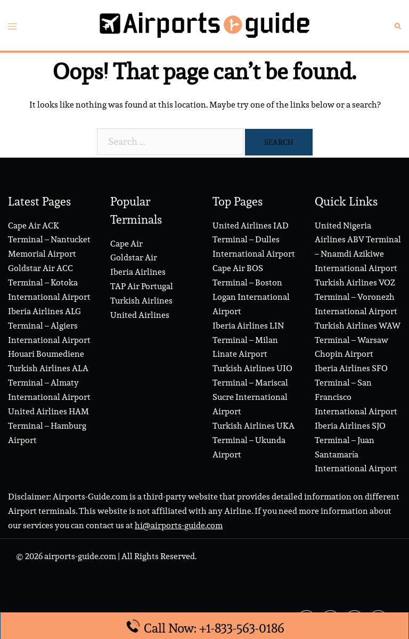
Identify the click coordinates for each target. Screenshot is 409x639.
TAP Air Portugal (141, 286)
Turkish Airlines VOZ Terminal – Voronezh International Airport (356, 297)
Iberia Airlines (138, 271)
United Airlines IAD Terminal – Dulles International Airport (253, 240)
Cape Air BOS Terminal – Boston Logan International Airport (251, 289)
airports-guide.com (80, 556)
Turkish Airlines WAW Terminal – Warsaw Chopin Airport (357, 340)
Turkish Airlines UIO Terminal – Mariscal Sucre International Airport (252, 390)
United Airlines (139, 315)
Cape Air (126, 243)
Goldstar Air (133, 257)
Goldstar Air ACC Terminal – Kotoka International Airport (49, 282)
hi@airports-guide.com (179, 525)
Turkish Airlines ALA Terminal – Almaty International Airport (49, 383)
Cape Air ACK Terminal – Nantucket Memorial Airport (49, 240)
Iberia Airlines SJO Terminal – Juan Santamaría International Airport (356, 447)
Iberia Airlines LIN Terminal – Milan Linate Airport (248, 340)
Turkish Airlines (141, 300)
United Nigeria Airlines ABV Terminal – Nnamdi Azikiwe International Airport (358, 247)
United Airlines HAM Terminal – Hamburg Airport (48, 426)
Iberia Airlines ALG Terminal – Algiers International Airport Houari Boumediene (49, 333)
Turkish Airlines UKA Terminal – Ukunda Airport (253, 440)
